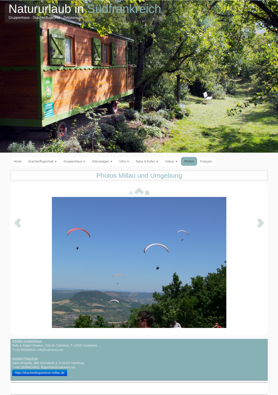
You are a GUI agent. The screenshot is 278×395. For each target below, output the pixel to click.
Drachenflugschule (42, 161)
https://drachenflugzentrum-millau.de (39, 372)
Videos (171, 161)
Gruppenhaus (75, 161)
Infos (124, 161)
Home (18, 161)
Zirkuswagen (102, 161)
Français (206, 161)
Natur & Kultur (147, 161)
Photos (189, 161)
